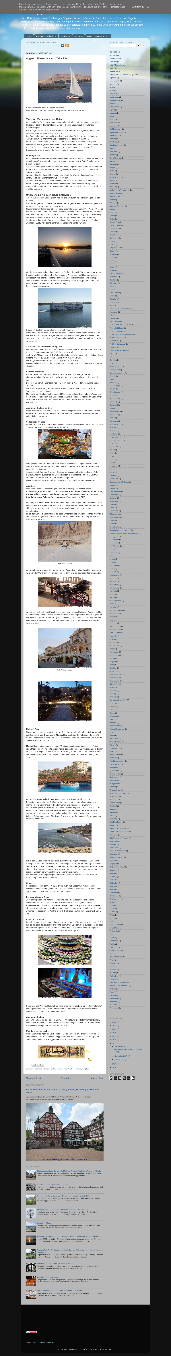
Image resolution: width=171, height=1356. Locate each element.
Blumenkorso (115, 177)
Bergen (112, 168)
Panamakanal (115, 726)
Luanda (113, 569)
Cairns (112, 216)
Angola (112, 103)
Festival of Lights (116, 328)
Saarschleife (114, 809)
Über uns (78, 36)
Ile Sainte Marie (116, 440)
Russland (113, 799)
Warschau (114, 979)
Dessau (113, 270)
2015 (114, 1064)
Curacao (113, 264)
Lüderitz (113, 572)
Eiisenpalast (114, 302)
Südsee (113, 889)
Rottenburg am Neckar (119, 793)
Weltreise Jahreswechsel (119, 982)
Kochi (112, 508)
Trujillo (112, 944)
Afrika (112, 68)
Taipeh (112, 909)
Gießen (112, 379)
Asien (112, 119)
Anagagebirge (115, 100)
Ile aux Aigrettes (116, 437)
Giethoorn (113, 383)
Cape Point (114, 235)
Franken (113, 347)
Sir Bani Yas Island (117, 867)
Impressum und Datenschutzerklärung (52, 1185)
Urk (111, 953)
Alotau (112, 91)
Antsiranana (114, 107)
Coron (112, 261)
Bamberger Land (116, 145)
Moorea (113, 649)
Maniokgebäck (115, 601)
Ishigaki (113, 450)
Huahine (113, 427)
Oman (112, 710)
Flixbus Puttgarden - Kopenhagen (123, 334)
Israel (112, 453)
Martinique (114, 613)
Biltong (112, 174)
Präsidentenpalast (117, 761)
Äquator (113, 113)
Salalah (113, 816)
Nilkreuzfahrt (115, 684)
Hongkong (114, 421)
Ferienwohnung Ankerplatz (120, 325)
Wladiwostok (115, 999)
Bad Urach (114, 135)
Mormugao (114, 652)
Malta (112, 594)
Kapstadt (113, 485)
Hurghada (113, 431)
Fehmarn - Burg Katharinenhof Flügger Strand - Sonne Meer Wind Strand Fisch (68, 1237)
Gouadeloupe (115, 386)
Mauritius (113, 623)
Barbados (113, 152)
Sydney (113, 902)
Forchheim (114, 341)
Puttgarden (114, 767)
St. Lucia (113, 877)
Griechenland (115, 398)
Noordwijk (113, 691)
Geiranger (114, 363)
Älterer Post (97, 1078)
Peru (111, 732)
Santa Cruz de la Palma (119, 828)
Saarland (113, 806)
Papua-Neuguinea (117, 729)
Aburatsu (113, 62)
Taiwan (112, 912)
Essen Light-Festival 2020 (120, 309)
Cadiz (112, 212)
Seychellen (114, 848)
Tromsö (113, 938)
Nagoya (113, 662)
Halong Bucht (115, 408)
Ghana (112, 376)
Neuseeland (114, 671)
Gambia (113, 360)
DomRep (113, 280)
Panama (113, 723)
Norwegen (114, 697)
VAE (111, 960)
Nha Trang (114, 678)
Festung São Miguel (118, 331)
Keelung (113, 498)
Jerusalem (114, 466)
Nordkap (113, 694)
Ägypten (113, 78)
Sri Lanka (113, 873)
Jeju (111, 463)
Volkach (113, 973)
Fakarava (113, 312)
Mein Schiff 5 (115, 630)
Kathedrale (114, 495)
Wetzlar (113, 989)
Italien (112, 456)
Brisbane (113, 203)
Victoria (113, 966)
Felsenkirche (115, 322)
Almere (112, 87)
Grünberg (113, 402)
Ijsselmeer (114, 434)
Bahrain (113, 139)
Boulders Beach (116, 193)
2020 (114, 1033)
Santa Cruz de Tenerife (119, 832)
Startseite (65, 1078)
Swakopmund (115, 899)
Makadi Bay (114, 588)
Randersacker (115, 774)
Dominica (113, 277)
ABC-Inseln (114, 55)
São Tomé (114, 835)
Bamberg (113, 142)
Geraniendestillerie (117, 373)
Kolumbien (114, 511)
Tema (112, 918)
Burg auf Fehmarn (117, 206)
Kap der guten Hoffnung (119, 482)
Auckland (113, 123)
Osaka (112, 713)
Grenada (113, 395)
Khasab (113, 504)
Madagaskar (114, 575)
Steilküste (113, 880)
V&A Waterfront (116, 957)
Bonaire (113, 184)
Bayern (112, 161)
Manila (112, 597)
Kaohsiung (114, 479)
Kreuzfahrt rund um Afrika (120, 530)
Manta (112, 604)
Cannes (113, 232)
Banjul (112, 148)
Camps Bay (114, 222)
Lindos (112, 559)
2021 (114, 1029)
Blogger (113, 1349)
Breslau (113, 200)
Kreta (112, 524)
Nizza (112, 687)
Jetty (111, 469)
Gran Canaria (115, 392)
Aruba (112, 116)
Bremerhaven (115, 196)
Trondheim (114, 941)
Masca (112, 617)
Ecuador (113, 299)
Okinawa (113, 706)
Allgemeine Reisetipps (46, 36)
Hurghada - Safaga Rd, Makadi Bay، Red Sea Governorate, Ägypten (61, 1069)
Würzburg (113, 1002)
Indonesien (114, 447)
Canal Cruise (115, 225)
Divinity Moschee (116, 273)
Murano (113, 658)
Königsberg (114, 514)
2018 (114, 1040)
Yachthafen (114, 1005)
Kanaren (113, 476)
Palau (112, 719)
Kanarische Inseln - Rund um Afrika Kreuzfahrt (55, 1264)
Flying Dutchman (116, 338)
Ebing (112, 296)
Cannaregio (114, 229)
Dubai (112, 286)
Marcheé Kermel (116, 610)
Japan (112, 459)
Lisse (112, 562)
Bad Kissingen (115, 129)
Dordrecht (113, 283)
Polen (112, 751)
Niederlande (114, 681)
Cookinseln (114, 257)
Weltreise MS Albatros (118, 986)
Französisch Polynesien (119, 350)
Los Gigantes (115, 565)
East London (115, 293)
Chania (112, 241)
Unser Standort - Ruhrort (98, 36)
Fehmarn (113, 318)
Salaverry (113, 819)
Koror (112, 520)
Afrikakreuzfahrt (116, 71)
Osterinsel (114, 716)
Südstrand (114, 893)
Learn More (138, 7)
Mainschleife (115, 585)
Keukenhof (114, 501)
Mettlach (113, 636)
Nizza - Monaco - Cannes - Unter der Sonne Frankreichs (59, 1291)
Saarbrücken (115, 803)
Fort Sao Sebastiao (117, 344)
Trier (111, 934)
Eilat (111, 305)
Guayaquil (114, 405)
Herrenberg (114, 415)
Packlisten (65, 36)
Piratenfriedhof (115, 742)
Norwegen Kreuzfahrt (118, 700)
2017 (114, 1043)
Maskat (112, 620)
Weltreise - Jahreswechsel (47, 1277)
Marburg (113, 607)
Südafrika (113, 883)
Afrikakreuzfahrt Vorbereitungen (122, 75)
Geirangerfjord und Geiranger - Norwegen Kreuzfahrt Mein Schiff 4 (63, 1196)
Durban (112, 289)
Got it (150, 7)
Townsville (114, 931)
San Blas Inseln (116, 822)
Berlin (112, 171)
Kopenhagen (115, 517)
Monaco (113, 642)
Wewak (112, 992)
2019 (114, 1036)
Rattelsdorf (114, 777)
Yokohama (114, 1008)
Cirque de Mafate (116, 248)
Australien (114, 126)
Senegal (113, 845)
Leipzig (112, 549)
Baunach (113, 155)
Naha (112, 665)
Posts (29, 36)
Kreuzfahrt (114, 527)
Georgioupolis (115, 370)
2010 (114, 1067)
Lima (111, 556)
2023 (114, 1022)
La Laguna (114, 537)
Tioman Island (115, 925)
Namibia (113, 668)
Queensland (114, 771)
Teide (112, 915)
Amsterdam (114, 97)
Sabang (113, 812)
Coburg (112, 251)
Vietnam (113, 970)
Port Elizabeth (115, 755)
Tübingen (113, 947)
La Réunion (114, 540)
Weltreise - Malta (43, 1223)
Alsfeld (112, 94)
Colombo (113, 254)
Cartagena (114, 238)
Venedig (113, 963)
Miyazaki (113, 639)
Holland (113, 418)
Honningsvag (115, 424)
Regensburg (114, 780)
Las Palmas (114, 546)
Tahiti (112, 905)
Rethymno (114, 784)
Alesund (113, 84)
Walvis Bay (114, 976)
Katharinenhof (115, 492)
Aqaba (112, 110)
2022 (114, 1026)
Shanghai (113, 854)
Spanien (113, 870)
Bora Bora (114, 187)
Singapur (113, 864)
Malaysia (113, 591)
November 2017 (121, 1056)
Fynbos (112, 357)
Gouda (112, 389)
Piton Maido (114, 748)
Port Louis (114, 758)
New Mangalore (116, 674)
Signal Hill (114, 860)
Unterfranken (115, 950)
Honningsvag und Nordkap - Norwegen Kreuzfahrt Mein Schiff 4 (62, 1209)
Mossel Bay (114, 655)
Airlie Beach (114, 81)
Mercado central (116, 633)
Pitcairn (113, 745)
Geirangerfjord (115, 366)
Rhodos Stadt (115, 790)
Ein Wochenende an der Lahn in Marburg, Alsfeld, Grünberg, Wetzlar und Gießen (69, 1171)
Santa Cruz (114, 825)
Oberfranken (115, 703)
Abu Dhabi (114, 58)
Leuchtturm (114, 552)
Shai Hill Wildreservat (118, 851)
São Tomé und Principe (119, 838)
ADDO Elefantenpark (118, 65)
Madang (113, 578)
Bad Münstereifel (116, 132)
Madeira (113, 581)
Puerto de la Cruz (117, 764)
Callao (112, 219)
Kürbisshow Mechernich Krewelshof (124, 533)
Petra (112, 735)
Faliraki (112, 315)
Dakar (112, 267)
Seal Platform (115, 841)
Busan (112, 209)
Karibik (112, 488)
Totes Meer (114, 928)
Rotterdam (114, 796)
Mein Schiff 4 (115, 626)
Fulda (112, 354)
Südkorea (113, 886)
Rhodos (113, 787)
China (112, 245)
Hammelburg (115, 411)
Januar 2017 (119, 1059)
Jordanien (113, 472)
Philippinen (114, 739)
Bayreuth (113, 164)
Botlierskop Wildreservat (119, 190)
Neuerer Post (33, 1078)
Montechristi (114, 645)
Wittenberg (114, 995)
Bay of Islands (115, 158)
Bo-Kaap (113, 180)
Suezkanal (114, 896)
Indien (112, 443)
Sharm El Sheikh (116, 857)
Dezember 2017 (121, 1046)
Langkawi (113, 543)
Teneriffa (113, 921)
